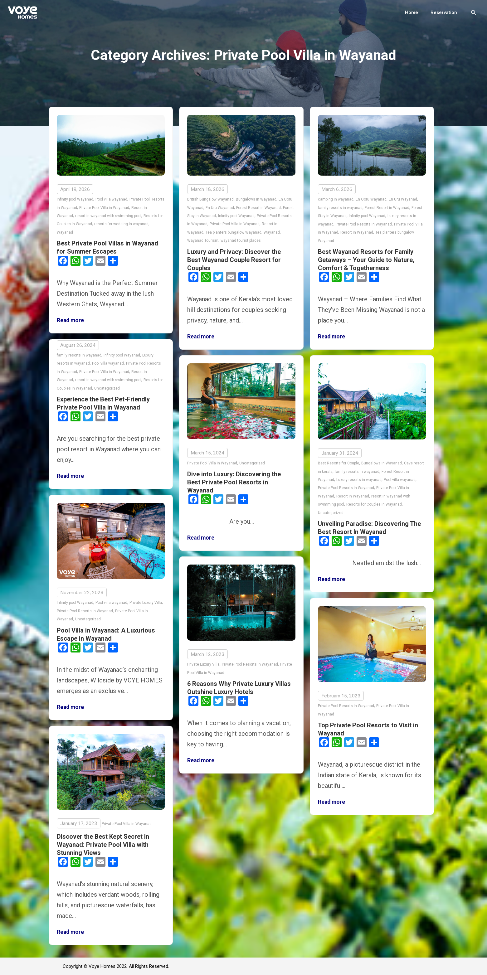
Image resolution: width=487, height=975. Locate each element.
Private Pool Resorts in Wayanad (364, 224)
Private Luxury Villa (145, 602)
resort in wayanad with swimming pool (108, 216)
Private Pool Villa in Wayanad (104, 208)
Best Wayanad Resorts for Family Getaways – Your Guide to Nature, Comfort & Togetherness (366, 260)
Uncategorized (107, 388)
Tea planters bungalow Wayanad (233, 232)
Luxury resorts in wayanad (359, 480)
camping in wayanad (335, 199)
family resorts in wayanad (340, 208)
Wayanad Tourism (202, 240)
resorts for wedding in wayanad (121, 224)
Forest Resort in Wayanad (258, 208)
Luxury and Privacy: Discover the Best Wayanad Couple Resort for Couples (234, 260)
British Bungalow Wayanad (210, 199)
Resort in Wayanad (356, 232)
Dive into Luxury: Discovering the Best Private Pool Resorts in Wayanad (234, 482)
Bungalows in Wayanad (256, 199)
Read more (70, 320)
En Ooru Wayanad (371, 199)
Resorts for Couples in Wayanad (374, 504)
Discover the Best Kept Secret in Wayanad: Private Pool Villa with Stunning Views (103, 844)
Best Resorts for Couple (338, 463)
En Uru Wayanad (220, 208)
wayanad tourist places (241, 240)
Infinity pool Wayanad (75, 199)
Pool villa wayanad (111, 199)
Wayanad (65, 232)
